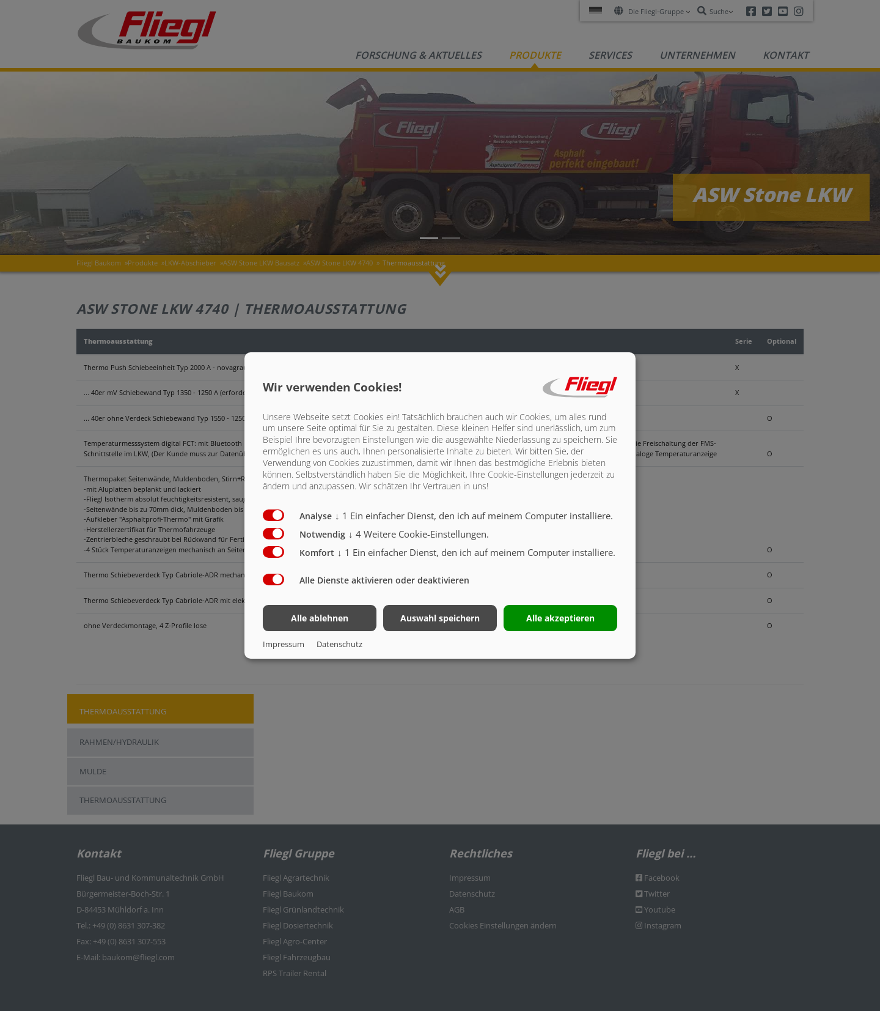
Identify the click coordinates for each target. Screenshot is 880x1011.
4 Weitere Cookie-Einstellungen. (418, 534)
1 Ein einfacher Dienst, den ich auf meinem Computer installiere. (474, 515)
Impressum (283, 644)
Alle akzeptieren (560, 618)
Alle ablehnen (319, 618)
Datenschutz (339, 644)
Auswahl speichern (440, 618)
